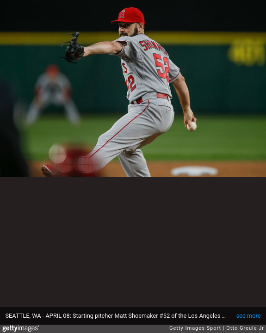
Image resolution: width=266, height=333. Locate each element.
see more (248, 315)
